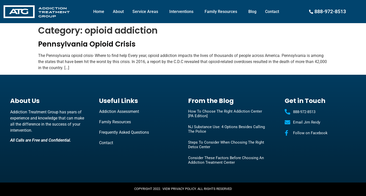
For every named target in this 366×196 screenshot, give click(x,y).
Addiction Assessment (119, 111)
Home (98, 11)
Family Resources (222, 11)
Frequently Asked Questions (124, 132)
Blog (252, 11)
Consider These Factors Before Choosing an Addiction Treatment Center (226, 160)
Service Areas (146, 11)
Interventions (182, 11)
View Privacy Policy (179, 189)
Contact (272, 11)
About (118, 11)
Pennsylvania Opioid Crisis (86, 44)
